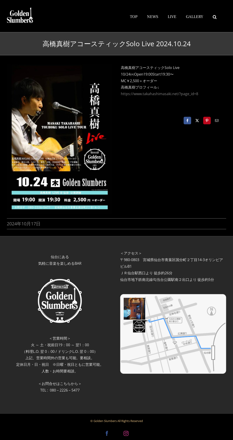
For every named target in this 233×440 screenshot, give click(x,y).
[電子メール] (217, 120)
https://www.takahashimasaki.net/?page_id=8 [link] (159, 93)
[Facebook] (187, 120)
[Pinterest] (207, 120)
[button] (215, 16)
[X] (197, 120)
